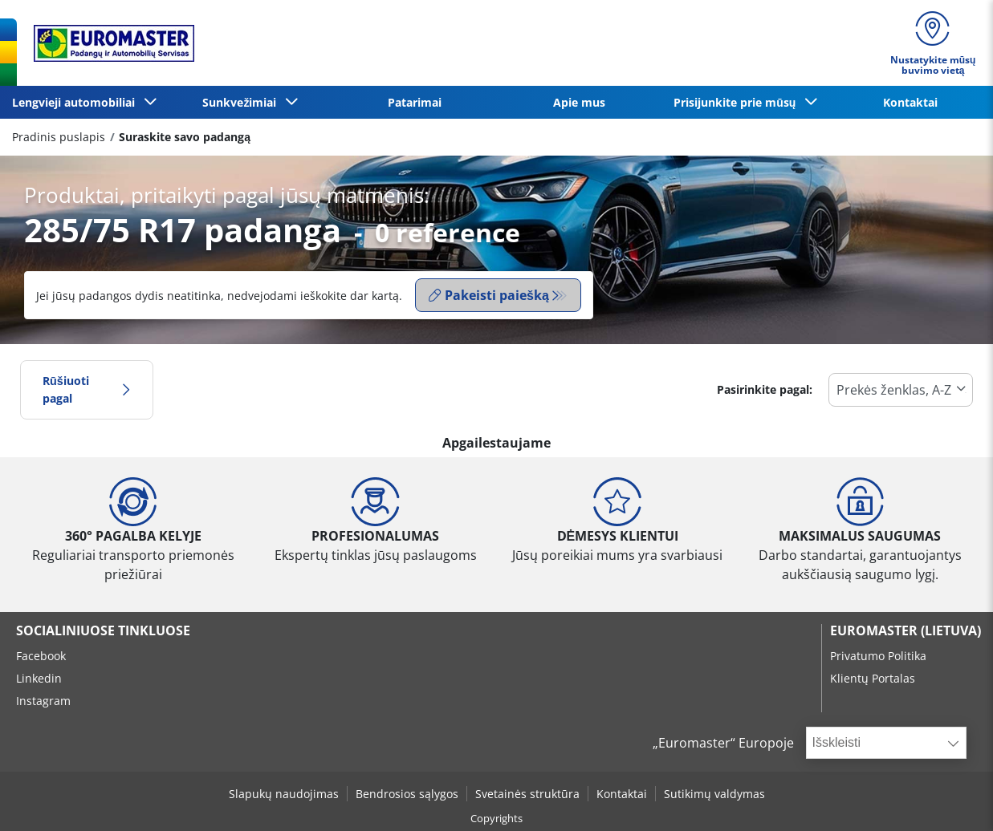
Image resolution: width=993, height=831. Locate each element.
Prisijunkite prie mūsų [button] (738, 102)
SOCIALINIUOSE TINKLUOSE (103, 630)
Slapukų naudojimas (284, 793)
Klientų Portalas (872, 678)
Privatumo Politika (878, 655)
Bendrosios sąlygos (407, 793)
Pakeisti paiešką (489, 295)
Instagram (43, 700)
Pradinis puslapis (58, 136)
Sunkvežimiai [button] (242, 102)
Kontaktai (910, 102)
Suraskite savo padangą (184, 136)
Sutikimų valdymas (714, 793)
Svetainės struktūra (527, 793)
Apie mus (579, 102)
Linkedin (39, 678)
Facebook (41, 655)
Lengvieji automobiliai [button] (76, 102)
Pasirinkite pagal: (764, 389)
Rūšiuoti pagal (87, 389)
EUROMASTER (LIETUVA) (905, 630)
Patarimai (415, 102)
